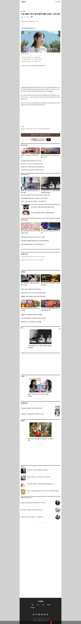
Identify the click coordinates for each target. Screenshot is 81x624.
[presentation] (38, 350)
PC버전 (49, 618)
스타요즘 (22, 376)
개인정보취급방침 (40, 618)
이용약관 (35, 618)
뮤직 (38, 604)
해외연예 (22, 421)
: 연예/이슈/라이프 (26, 497)
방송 (24, 11)
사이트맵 (45, 618)
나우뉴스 (23, 467)
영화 (43, 604)
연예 (21, 11)
